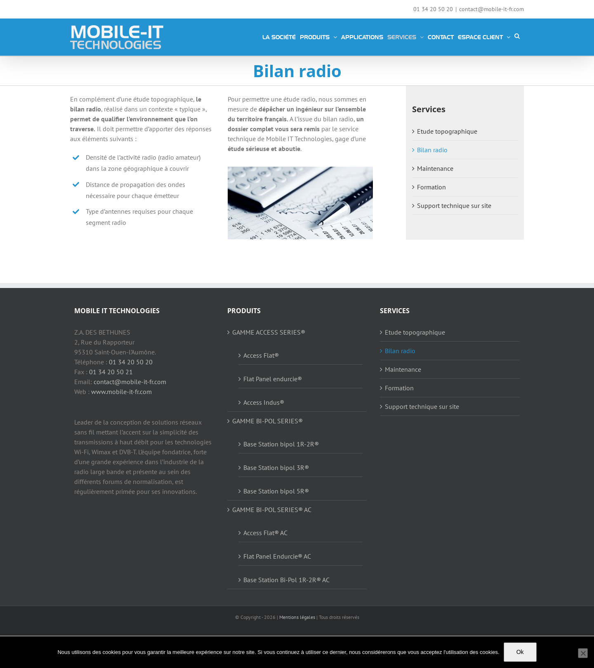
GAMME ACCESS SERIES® (268, 332)
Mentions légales (297, 617)
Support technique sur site (454, 205)
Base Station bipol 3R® (276, 467)
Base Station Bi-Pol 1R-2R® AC (286, 580)
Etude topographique (447, 131)
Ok (520, 652)
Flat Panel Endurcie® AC (277, 556)
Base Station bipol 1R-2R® (281, 444)
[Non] (583, 653)
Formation (431, 187)
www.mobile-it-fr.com (121, 391)
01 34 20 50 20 (131, 362)
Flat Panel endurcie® (272, 379)
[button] (517, 36)
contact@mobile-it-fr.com (491, 9)
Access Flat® (261, 355)
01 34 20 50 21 (111, 372)
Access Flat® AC (265, 533)
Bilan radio (432, 150)
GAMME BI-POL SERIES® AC (271, 509)
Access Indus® (263, 402)
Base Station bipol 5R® (276, 491)
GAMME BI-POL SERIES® (267, 421)
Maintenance (435, 168)
